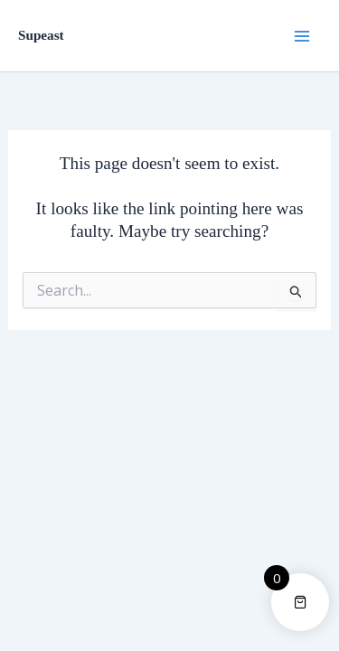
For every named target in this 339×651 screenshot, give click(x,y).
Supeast (41, 34)
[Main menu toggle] (302, 35)
